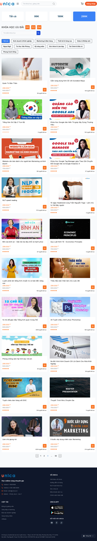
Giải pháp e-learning (8, 509)
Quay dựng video (7, 516)
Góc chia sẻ (54, 489)
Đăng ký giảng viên (8, 506)
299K (84, 16)
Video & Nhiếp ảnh (83, 41)
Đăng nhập (91, 4)
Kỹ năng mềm (39, 46)
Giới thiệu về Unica (56, 479)
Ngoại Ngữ (7, 46)
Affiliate (4, 519)
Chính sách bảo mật (56, 495)
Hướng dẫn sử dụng (56, 482)
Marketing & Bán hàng (45, 41)
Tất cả (12, 16)
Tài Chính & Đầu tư (76, 46)
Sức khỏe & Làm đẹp (56, 46)
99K (36, 16)
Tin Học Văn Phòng (23, 46)
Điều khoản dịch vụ (56, 492)
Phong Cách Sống (9, 52)
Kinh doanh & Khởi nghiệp (22, 41)
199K (60, 16)
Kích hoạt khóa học (56, 485)
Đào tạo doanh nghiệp (9, 512)
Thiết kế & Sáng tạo (65, 41)
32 (56, 456)
